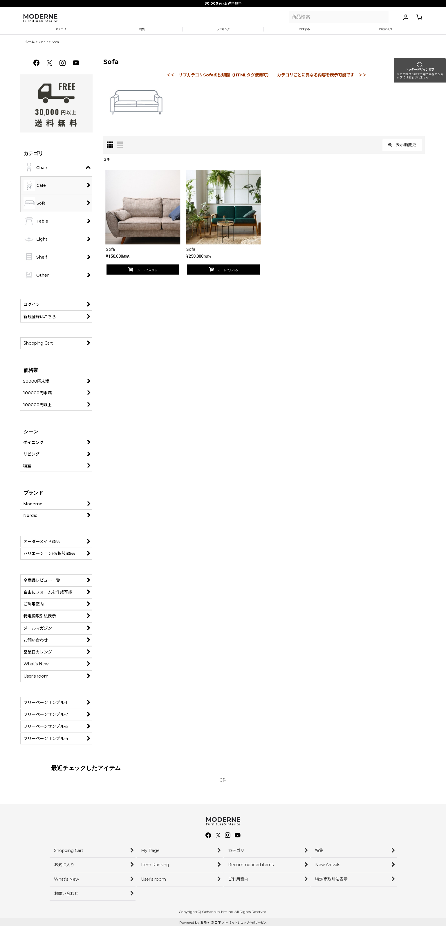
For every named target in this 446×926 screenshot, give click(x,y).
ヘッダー (431, 77)
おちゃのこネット (214, 922)
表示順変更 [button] (402, 149)
